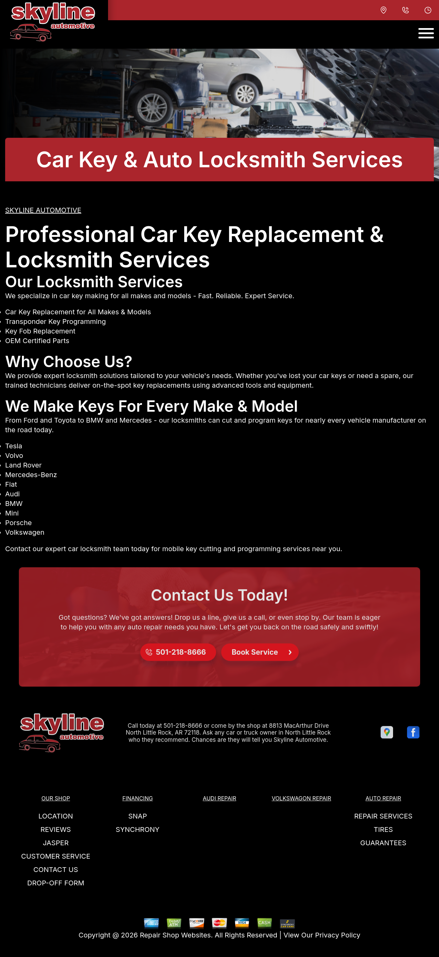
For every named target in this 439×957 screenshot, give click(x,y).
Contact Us (55, 869)
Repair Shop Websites (175, 935)
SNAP (137, 816)
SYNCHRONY (137, 829)
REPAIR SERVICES (383, 816)
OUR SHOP (55, 798)
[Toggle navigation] (426, 33)
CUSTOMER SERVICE (56, 856)
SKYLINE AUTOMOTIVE (43, 210)
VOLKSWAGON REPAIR (301, 798)
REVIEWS (55, 829)
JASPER (56, 843)
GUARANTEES (383, 843)
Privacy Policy (337, 935)
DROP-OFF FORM (55, 883)
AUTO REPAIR (383, 798)
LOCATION (55, 816)
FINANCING (137, 798)
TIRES (383, 829)
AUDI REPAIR (219, 798)
